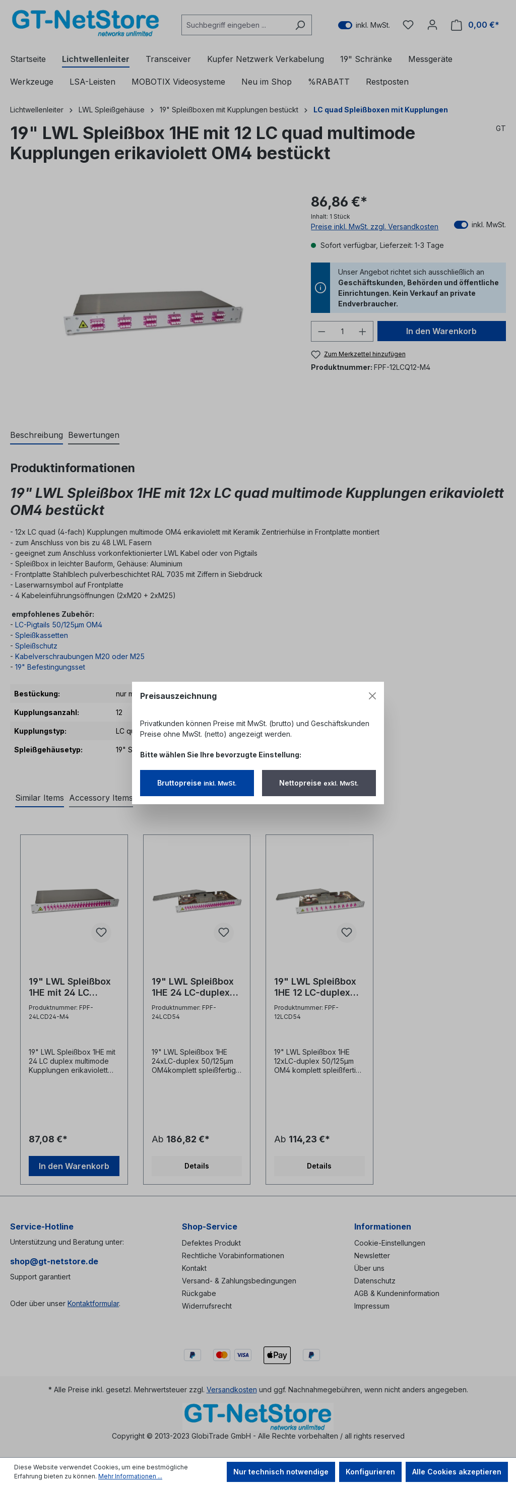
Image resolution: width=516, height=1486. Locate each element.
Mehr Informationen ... (130, 1476)
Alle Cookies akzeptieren (456, 1471)
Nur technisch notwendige (281, 1471)
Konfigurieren (370, 1471)
